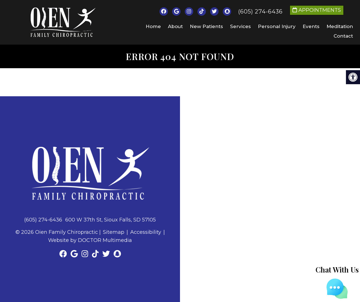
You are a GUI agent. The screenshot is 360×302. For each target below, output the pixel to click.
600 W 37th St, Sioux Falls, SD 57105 (110, 220)
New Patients (206, 26)
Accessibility (145, 232)
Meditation (340, 26)
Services (240, 26)
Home (153, 26)
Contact (343, 36)
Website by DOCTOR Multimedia (90, 240)
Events (311, 26)
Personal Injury (277, 26)
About (175, 26)
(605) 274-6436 (260, 11)
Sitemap (113, 232)
